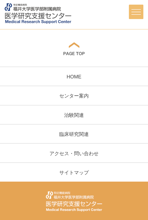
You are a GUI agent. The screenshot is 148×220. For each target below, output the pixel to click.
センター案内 (74, 96)
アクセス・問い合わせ (74, 153)
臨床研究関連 (74, 134)
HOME (74, 77)
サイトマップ (74, 172)
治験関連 (74, 115)
